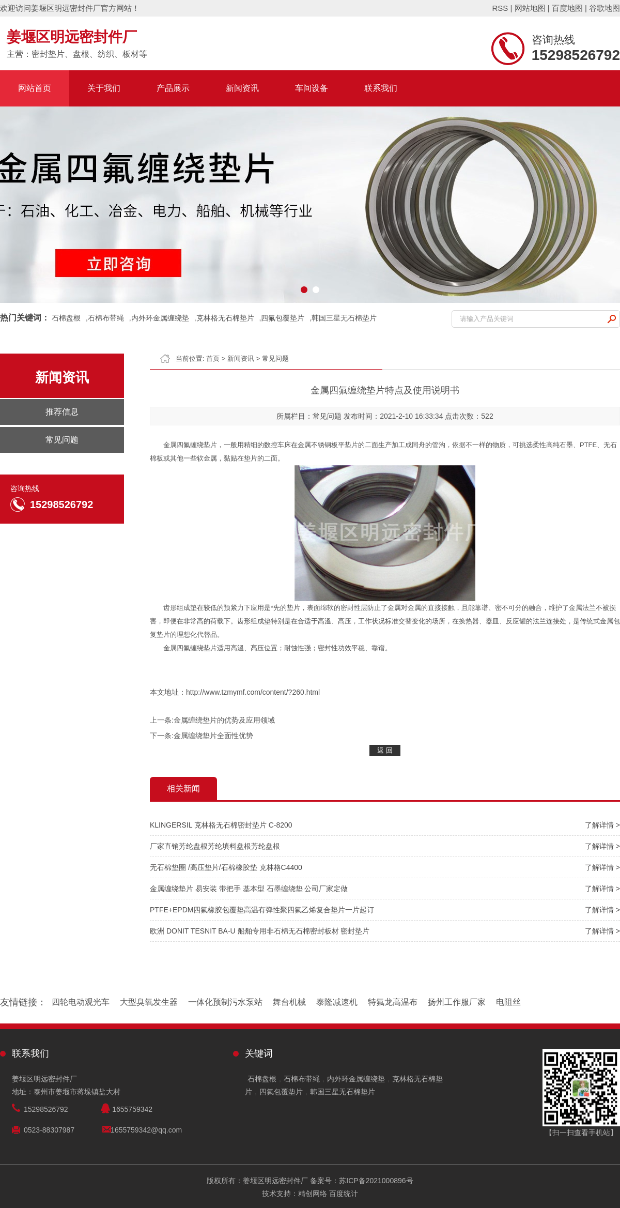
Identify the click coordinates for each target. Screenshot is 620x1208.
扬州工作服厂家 (457, 1002)
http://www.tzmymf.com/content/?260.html (253, 692)
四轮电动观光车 (81, 1002)
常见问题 (275, 358)
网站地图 (530, 8)
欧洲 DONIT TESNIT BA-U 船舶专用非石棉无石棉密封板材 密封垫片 (259, 931)
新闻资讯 (242, 88)
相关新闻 (183, 788)
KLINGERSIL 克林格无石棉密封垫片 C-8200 (221, 825)
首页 (213, 358)
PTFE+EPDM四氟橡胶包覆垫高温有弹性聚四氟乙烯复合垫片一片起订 (262, 910)
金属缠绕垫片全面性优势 (213, 735)
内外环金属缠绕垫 (160, 318)
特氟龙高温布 (392, 1002)
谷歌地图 (604, 8)
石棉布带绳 (106, 318)
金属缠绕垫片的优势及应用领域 (224, 720)
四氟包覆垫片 (282, 318)
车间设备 (311, 88)
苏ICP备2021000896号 (376, 1180)
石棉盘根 (66, 318)
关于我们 (103, 88)
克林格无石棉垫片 (225, 318)
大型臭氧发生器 (149, 1002)
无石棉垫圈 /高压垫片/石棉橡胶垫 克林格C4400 (226, 867)
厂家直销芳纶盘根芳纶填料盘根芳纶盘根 (215, 846)
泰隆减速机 (337, 1002)
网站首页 (34, 88)
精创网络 (312, 1193)
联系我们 (380, 88)
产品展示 (173, 88)
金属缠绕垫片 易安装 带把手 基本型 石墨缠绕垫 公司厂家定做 (249, 888)
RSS (500, 8)
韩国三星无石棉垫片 (344, 318)
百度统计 (343, 1193)
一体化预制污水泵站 (225, 1002)
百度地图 (567, 8)
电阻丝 (508, 1002)
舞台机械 (289, 1002)
